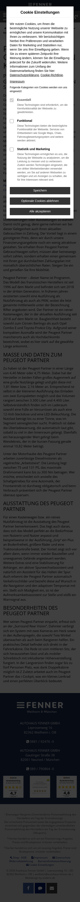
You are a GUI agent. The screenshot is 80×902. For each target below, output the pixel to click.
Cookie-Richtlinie (52, 75)
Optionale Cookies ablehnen (40, 201)
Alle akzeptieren (40, 211)
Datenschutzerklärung (24, 75)
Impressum (17, 81)
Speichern (40, 190)
